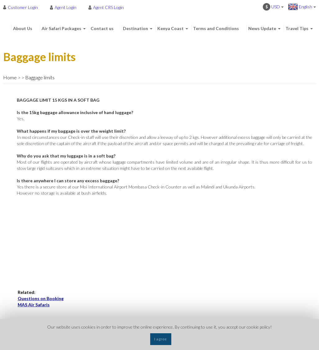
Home (10, 77)
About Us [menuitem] (22, 28)
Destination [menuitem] (135, 28)
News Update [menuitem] (262, 28)
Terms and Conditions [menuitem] (216, 28)
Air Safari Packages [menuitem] (61, 28)
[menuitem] (22, 7)
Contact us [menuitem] (102, 28)
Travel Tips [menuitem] (296, 28)
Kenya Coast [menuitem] (170, 28)
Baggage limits (40, 77)
